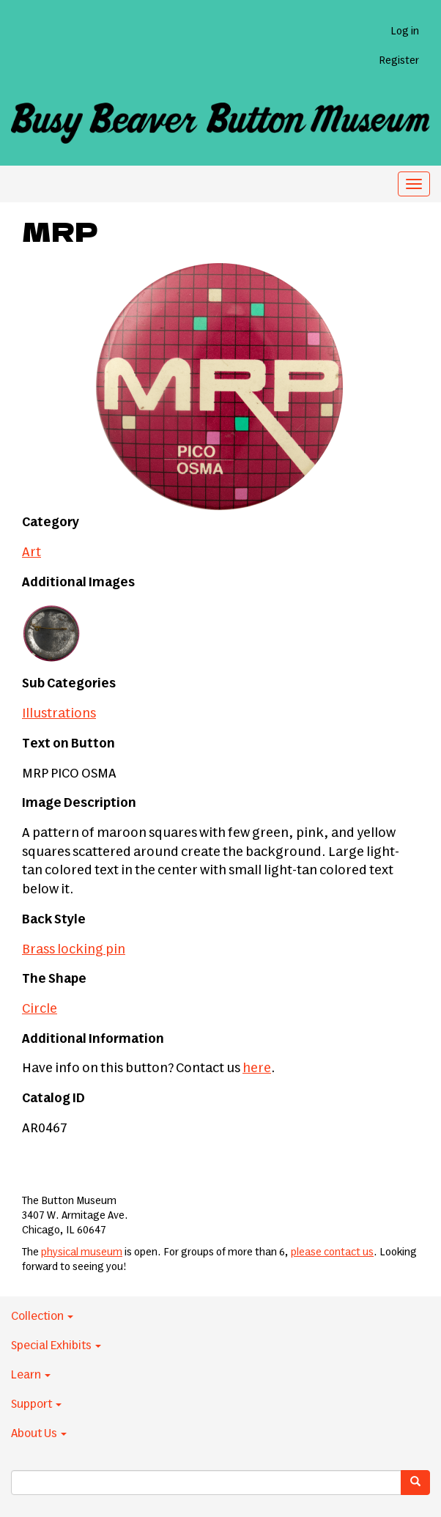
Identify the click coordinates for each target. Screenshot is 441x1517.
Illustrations (59, 713)
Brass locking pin (73, 949)
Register (399, 61)
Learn (31, 1375)
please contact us (332, 1252)
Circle (39, 1009)
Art (31, 552)
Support (36, 1404)
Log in (404, 31)
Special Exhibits (56, 1345)
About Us (39, 1433)
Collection (42, 1316)
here (256, 1068)
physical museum (81, 1252)
